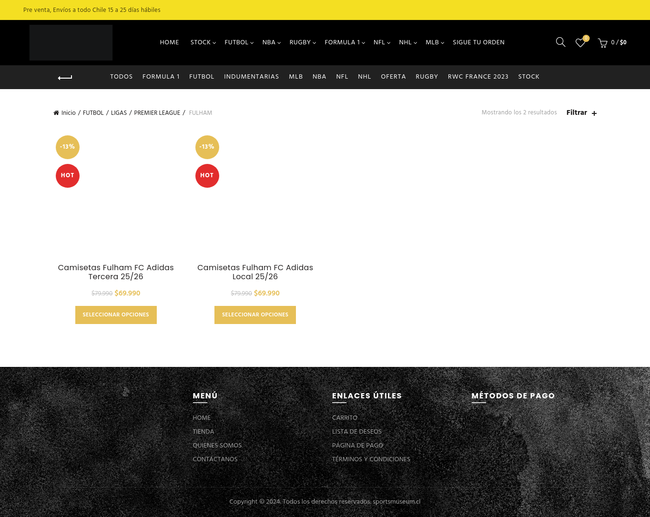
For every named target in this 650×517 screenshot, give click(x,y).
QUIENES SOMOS (217, 445)
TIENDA (203, 431)
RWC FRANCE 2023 (478, 76)
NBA (269, 42)
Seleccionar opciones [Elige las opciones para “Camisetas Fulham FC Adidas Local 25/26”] (255, 315)
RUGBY (300, 42)
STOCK (201, 42)
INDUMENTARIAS (251, 76)
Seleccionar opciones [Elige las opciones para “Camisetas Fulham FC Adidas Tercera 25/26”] (116, 315)
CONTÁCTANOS (215, 459)
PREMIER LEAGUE (157, 113)
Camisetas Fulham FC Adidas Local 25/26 (255, 272)
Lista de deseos (585, 39)
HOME (169, 42)
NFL (379, 42)
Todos (121, 76)
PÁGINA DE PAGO (357, 445)
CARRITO (344, 418)
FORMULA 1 (342, 42)
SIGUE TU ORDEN (479, 42)
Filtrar (577, 113)
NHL (405, 42)
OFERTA (393, 76)
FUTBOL (237, 42)
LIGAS (119, 113)
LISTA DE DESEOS (357, 431)
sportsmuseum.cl (396, 502)
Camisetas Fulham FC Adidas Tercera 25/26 (116, 272)
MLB (432, 42)
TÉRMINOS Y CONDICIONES (371, 459)
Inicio (68, 113)
